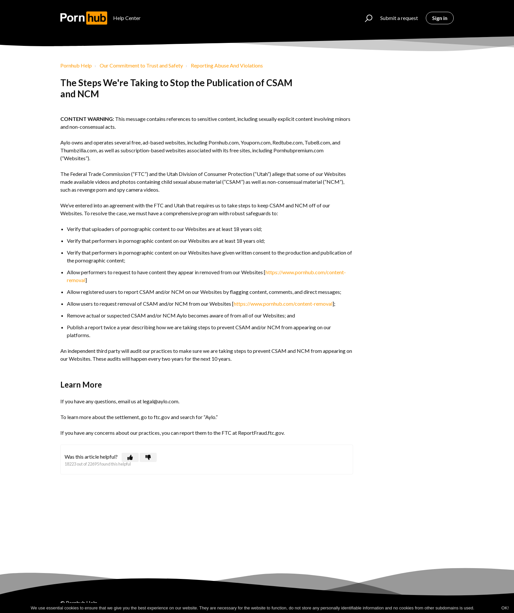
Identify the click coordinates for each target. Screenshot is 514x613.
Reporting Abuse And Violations (227, 65)
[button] (365, 18)
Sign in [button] (439, 18)
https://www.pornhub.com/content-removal (283, 303)
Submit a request (399, 18)
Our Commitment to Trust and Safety (141, 65)
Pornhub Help (76, 65)
